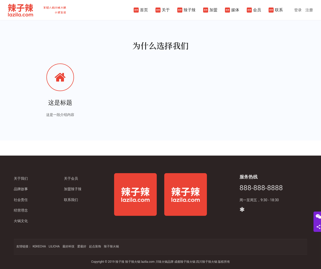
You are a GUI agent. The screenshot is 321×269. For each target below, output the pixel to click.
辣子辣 (186, 10)
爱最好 (81, 246)
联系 (276, 10)
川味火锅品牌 (164, 261)
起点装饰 (95, 246)
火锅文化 (21, 221)
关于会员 (71, 178)
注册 (309, 10)
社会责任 (21, 200)
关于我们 (21, 178)
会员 (254, 10)
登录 (298, 10)
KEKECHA (39, 246)
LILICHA (54, 246)
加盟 (210, 10)
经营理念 (21, 210)
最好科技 (68, 246)
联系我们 (71, 200)
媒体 (232, 10)
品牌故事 (21, 189)
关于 (162, 10)
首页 (141, 10)
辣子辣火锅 (111, 246)
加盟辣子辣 (73, 189)
